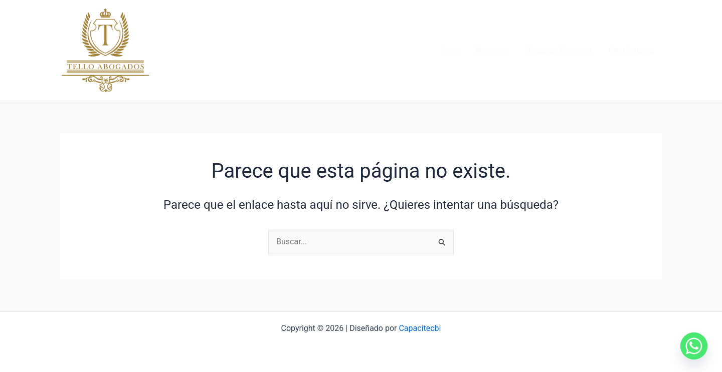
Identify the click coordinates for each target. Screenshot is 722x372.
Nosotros (492, 50)
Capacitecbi (420, 328)
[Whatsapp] (693, 345)
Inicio (450, 50)
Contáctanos (631, 50)
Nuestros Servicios (558, 50)
